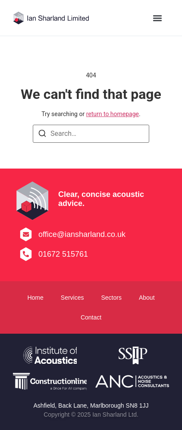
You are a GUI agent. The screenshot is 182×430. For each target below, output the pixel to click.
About (147, 297)
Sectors (111, 297)
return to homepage (112, 114)
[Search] (42, 135)
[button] (158, 18)
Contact (91, 317)
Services (72, 297)
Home (35, 297)
